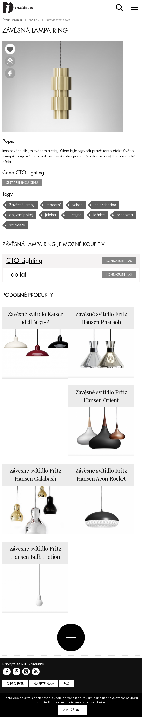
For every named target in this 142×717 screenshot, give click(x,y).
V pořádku (72, 710)
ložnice (99, 215)
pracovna (125, 215)
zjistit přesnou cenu (22, 183)
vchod (77, 204)
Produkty (33, 19)
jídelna (50, 215)
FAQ (66, 684)
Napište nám (44, 684)
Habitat (16, 274)
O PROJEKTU (15, 684)
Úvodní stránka (12, 19)
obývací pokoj (21, 215)
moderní (54, 204)
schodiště (17, 225)
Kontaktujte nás (119, 261)
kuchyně (74, 215)
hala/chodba (105, 204)
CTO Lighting (30, 173)
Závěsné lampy (22, 204)
